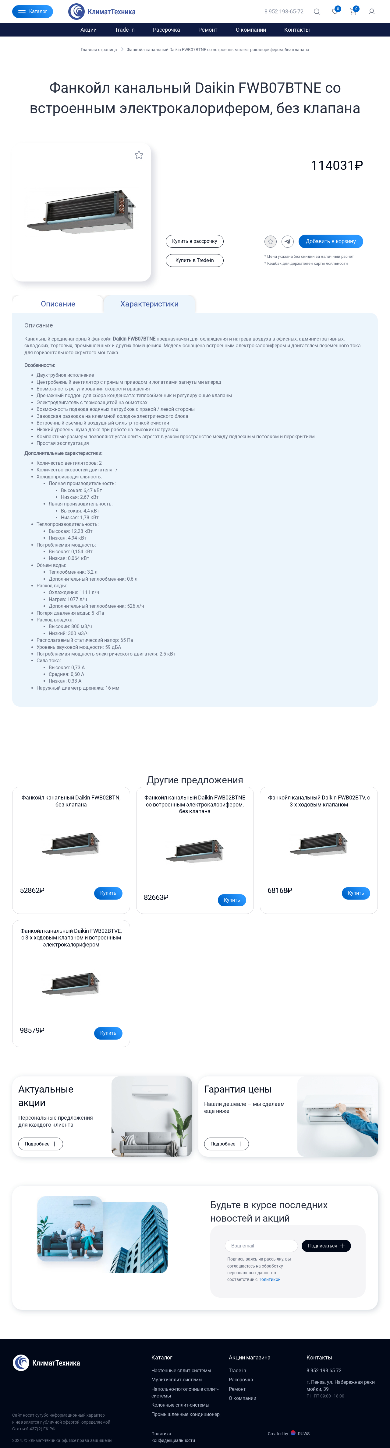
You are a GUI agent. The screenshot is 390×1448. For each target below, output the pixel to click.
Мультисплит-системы (176, 1380)
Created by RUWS (289, 1433)
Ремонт (208, 29)
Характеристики (149, 303)
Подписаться (326, 1245)
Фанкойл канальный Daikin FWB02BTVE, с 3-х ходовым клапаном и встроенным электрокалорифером (71, 938)
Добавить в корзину (331, 241)
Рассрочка (166, 29)
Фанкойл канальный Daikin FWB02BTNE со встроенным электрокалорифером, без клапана (194, 804)
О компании (251, 29)
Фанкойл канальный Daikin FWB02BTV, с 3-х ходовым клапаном (319, 800)
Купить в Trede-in (195, 260)
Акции (88, 29)
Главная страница (99, 49)
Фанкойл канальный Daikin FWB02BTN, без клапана (71, 800)
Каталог (32, 11)
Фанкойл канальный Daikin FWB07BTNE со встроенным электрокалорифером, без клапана (218, 49)
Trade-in (125, 29)
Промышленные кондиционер (185, 1414)
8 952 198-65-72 (283, 11)
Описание (58, 303)
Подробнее (41, 1144)
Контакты (297, 29)
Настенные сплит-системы (181, 1370)
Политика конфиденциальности (173, 1437)
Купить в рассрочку (194, 241)
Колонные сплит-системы (180, 1405)
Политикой (269, 1279)
